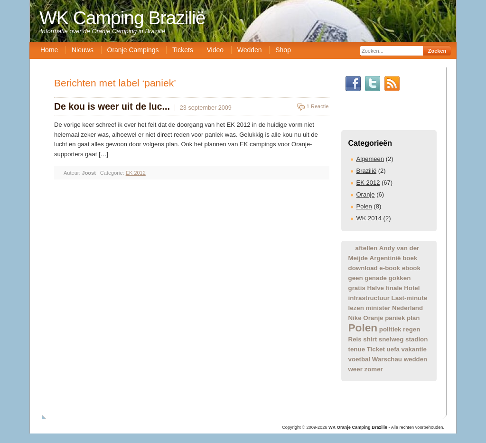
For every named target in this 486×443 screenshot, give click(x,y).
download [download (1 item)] (363, 268)
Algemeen (370, 158)
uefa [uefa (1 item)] (393, 349)
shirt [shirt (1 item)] (370, 339)
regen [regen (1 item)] (411, 329)
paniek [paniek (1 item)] (395, 317)
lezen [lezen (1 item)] (356, 307)
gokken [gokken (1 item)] (400, 278)
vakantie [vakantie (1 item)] (414, 349)
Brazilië (366, 170)
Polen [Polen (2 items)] (363, 327)
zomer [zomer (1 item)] (373, 369)
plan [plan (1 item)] (413, 317)
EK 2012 (368, 182)
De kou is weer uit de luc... (112, 106)
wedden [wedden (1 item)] (416, 359)
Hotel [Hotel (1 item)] (412, 288)
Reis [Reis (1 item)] (355, 339)
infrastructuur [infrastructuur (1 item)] (369, 298)
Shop (283, 50)
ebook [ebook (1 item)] (411, 268)
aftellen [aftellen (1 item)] (366, 248)
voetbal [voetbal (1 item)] (359, 359)
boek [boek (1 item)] (409, 258)
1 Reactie (317, 106)
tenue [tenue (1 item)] (356, 349)
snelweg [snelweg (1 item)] (391, 339)
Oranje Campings (133, 50)
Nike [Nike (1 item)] (355, 317)
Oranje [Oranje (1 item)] (373, 317)
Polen (364, 206)
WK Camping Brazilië (122, 18)
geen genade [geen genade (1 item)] (367, 278)
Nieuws (82, 50)
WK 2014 (369, 218)
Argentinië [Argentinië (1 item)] (385, 258)
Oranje (365, 194)
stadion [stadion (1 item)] (416, 339)
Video (215, 50)
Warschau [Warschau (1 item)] (387, 359)
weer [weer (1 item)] (355, 369)
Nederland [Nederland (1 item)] (407, 307)
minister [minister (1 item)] (377, 307)
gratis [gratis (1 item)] (356, 288)
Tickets (182, 50)
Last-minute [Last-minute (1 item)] (410, 298)
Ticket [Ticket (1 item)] (376, 349)
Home (49, 50)
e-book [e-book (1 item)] (389, 268)
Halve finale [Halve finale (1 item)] (384, 288)
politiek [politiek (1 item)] (390, 329)
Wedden (249, 50)
